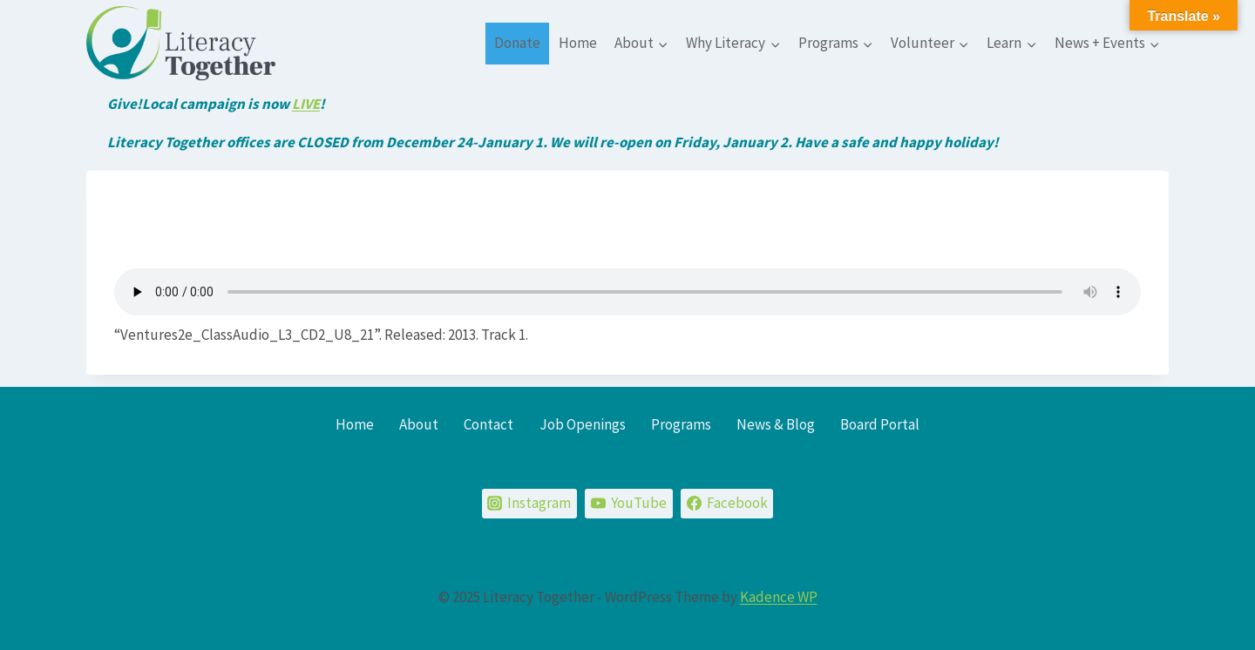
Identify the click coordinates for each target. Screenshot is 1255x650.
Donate (517, 42)
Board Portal (879, 424)
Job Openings (582, 424)
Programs (681, 424)
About (418, 424)
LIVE (306, 103)
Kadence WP (778, 596)
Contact (488, 424)
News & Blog (775, 424)
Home (578, 42)
